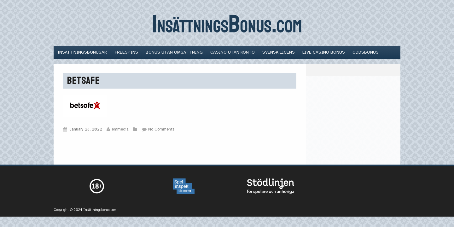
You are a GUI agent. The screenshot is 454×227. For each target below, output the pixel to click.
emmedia (120, 129)
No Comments (161, 129)
